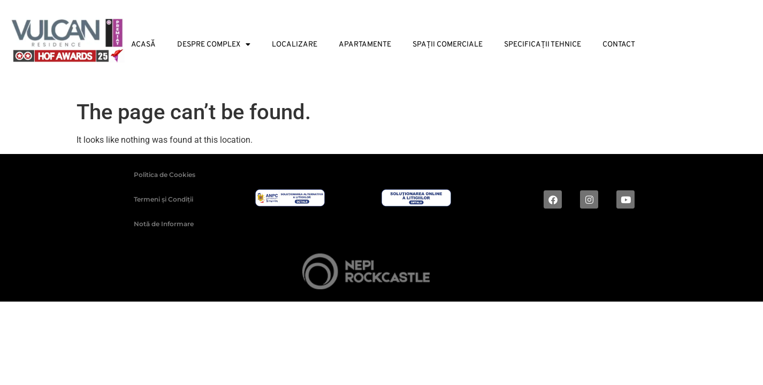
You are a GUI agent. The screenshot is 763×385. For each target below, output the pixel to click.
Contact (618, 44)
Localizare (294, 44)
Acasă (143, 44)
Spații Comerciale (448, 44)
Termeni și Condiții (163, 199)
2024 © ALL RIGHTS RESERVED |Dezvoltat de (231, 273)
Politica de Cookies (164, 175)
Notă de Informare (164, 224)
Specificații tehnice (542, 44)
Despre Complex (213, 44)
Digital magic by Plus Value (569, 273)
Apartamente (365, 44)
